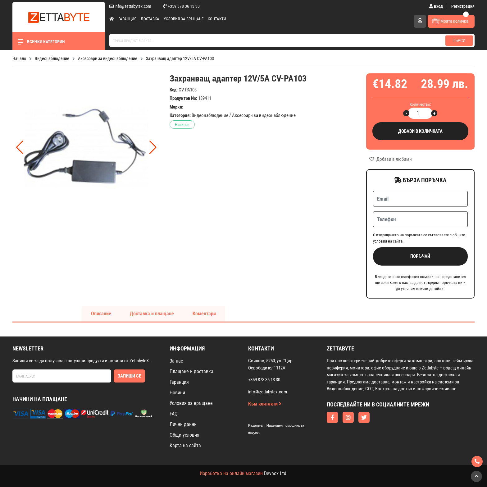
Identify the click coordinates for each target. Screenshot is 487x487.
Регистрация (463, 6)
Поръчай (420, 256)
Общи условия (184, 435)
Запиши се (129, 376)
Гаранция (127, 18)
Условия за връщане (183, 18)
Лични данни (183, 424)
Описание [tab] (101, 314)
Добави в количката (420, 131)
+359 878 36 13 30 (181, 6)
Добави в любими (390, 159)
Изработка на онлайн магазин (231, 473)
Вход (436, 6)
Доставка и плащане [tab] (152, 314)
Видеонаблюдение (210, 115)
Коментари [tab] (204, 314)
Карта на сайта (185, 445)
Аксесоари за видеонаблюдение (264, 115)
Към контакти (264, 404)
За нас (176, 361)
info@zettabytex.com (130, 6)
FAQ (174, 414)
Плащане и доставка (191, 371)
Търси (459, 40)
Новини (177, 393)
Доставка (150, 18)
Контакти (217, 18)
